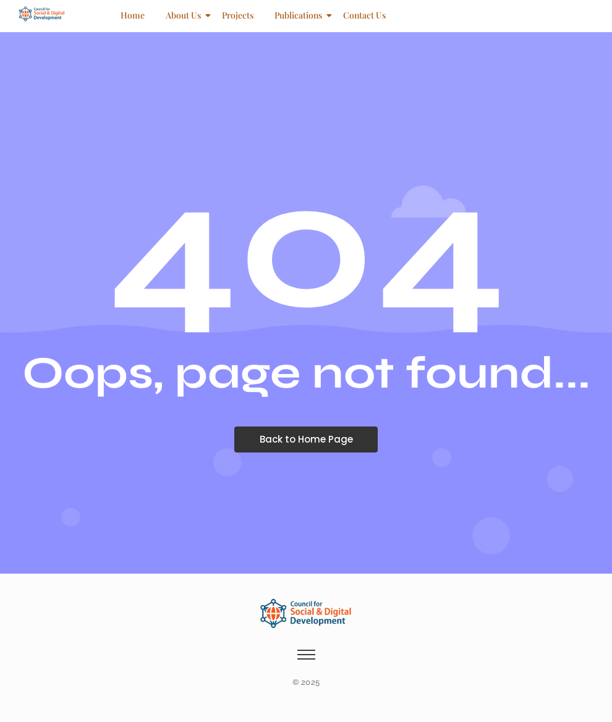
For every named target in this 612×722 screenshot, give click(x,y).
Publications (300, 15)
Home (133, 15)
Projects (237, 15)
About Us (185, 15)
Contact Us (364, 15)
